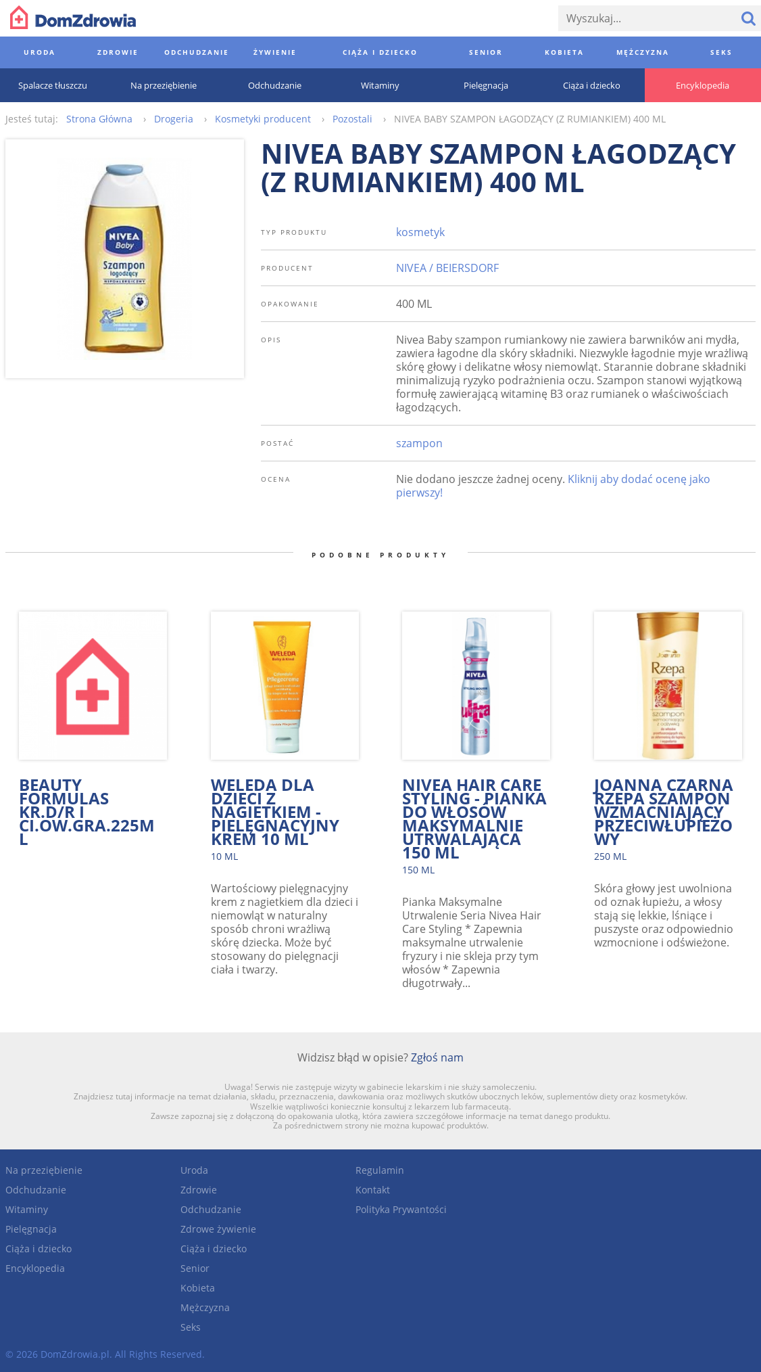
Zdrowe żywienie (218, 1228)
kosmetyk (420, 232)
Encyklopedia (35, 1268)
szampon (419, 443)
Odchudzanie (35, 1189)
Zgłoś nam (437, 1057)
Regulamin (379, 1170)
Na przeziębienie (43, 1170)
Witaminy (26, 1209)
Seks (190, 1327)
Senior (195, 1268)
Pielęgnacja (31, 1228)
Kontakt (372, 1189)
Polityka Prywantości (401, 1209)
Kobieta (197, 1287)
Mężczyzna (205, 1307)
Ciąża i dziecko (38, 1248)
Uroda (194, 1170)
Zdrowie (198, 1189)
